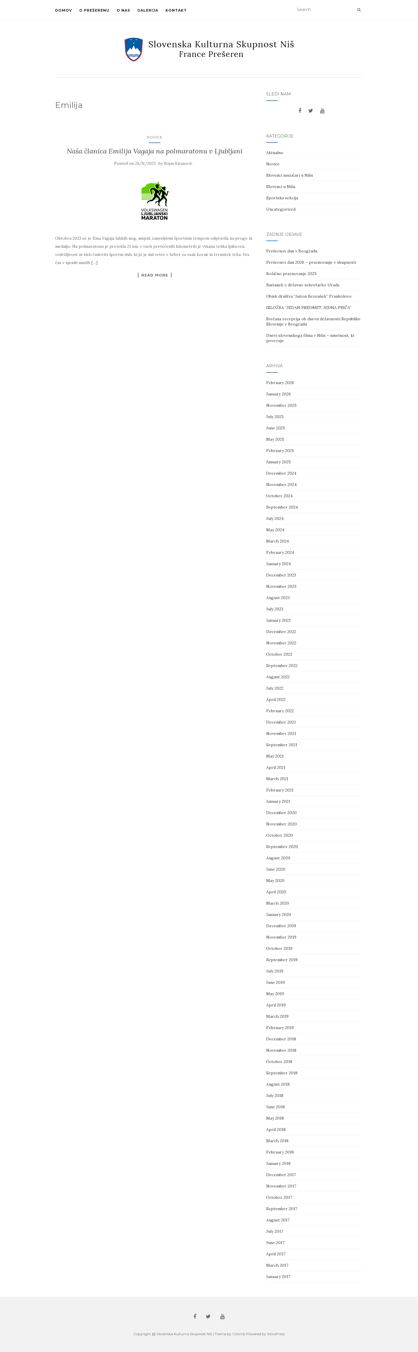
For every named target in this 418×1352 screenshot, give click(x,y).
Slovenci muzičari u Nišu (289, 175)
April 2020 (276, 891)
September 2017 (281, 1208)
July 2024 (275, 518)
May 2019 (275, 993)
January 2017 (278, 1276)
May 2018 (275, 1118)
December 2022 (281, 631)
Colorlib (238, 1334)
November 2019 (281, 937)
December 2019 (281, 925)
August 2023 (278, 597)
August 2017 (277, 1220)
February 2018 (280, 1152)
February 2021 (279, 790)
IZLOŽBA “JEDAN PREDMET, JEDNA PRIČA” (309, 307)
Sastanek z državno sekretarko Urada (302, 285)
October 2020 (279, 835)
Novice (155, 137)
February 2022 (280, 710)
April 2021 (275, 767)
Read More (154, 275)
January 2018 (278, 1163)
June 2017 (275, 1242)
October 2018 (279, 1061)
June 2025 (275, 428)
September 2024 (282, 507)
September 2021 (281, 744)
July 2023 (274, 609)
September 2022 (282, 665)
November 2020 (281, 824)
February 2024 (280, 552)
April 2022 (276, 699)
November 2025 (281, 405)
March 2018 (277, 1140)
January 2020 (278, 914)
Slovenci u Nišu (280, 186)
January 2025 (278, 461)
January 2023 (278, 620)
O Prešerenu (94, 10)
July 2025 (275, 416)
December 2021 (281, 722)
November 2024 (281, 484)
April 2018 (276, 1129)
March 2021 (277, 778)
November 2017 (281, 1186)
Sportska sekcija (282, 197)
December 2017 (281, 1174)
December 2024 (281, 473)
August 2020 (278, 858)
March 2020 (277, 903)
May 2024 (275, 529)
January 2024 (278, 563)
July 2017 (274, 1231)
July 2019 (274, 971)
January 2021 (278, 801)
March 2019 (277, 1016)
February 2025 (280, 450)
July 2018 (274, 1095)
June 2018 (275, 1106)
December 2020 (281, 812)
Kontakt (176, 10)
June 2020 (275, 869)
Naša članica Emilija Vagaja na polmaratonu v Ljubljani (155, 151)
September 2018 (282, 1073)
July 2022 (274, 688)
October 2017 (279, 1197)
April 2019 (276, 1005)
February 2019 (280, 1027)
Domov (63, 10)
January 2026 (278, 394)
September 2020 (282, 846)
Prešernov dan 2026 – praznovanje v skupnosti (311, 262)
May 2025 (275, 439)
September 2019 (282, 959)
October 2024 (279, 495)
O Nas (123, 10)
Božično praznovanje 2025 (291, 273)
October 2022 (279, 654)
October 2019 (279, 948)
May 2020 (275, 880)
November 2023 (281, 586)
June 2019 (275, 982)
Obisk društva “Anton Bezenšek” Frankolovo (309, 296)
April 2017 (275, 1254)
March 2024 (277, 541)
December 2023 (281, 575)
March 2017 (277, 1265)
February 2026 (280, 382)
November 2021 (281, 733)
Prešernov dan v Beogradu (291, 251)
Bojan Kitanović (178, 163)
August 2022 (278, 676)
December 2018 (281, 1039)
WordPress (276, 1334)
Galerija (147, 10)
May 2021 (275, 756)
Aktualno (274, 152)
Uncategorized (281, 209)
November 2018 (281, 1050)
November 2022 (281, 643)
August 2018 (278, 1084)
